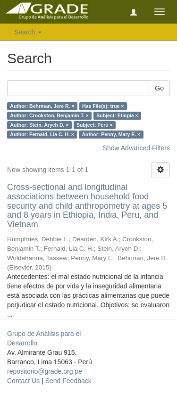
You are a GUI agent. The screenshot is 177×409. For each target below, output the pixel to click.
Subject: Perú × (94, 125)
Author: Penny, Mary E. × (111, 134)
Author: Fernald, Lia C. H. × (42, 134)
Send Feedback (68, 380)
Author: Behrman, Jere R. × (42, 106)
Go (159, 88)
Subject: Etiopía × (117, 115)
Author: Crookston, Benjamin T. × (49, 115)
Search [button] (28, 32)
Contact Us (23, 380)
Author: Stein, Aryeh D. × (39, 125)
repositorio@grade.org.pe (44, 371)
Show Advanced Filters (136, 148)
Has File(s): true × (103, 106)
